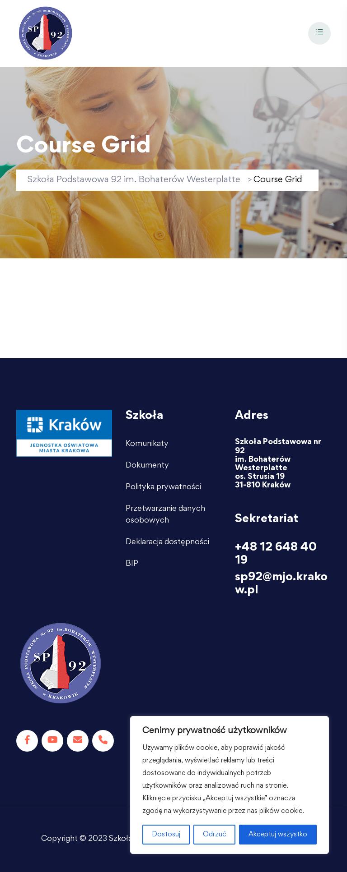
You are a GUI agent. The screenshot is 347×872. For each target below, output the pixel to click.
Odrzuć (214, 834)
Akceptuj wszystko (278, 834)
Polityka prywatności (163, 487)
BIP (132, 564)
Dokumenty (147, 465)
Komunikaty (147, 444)
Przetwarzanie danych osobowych (165, 514)
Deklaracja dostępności (167, 542)
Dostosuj (166, 834)
